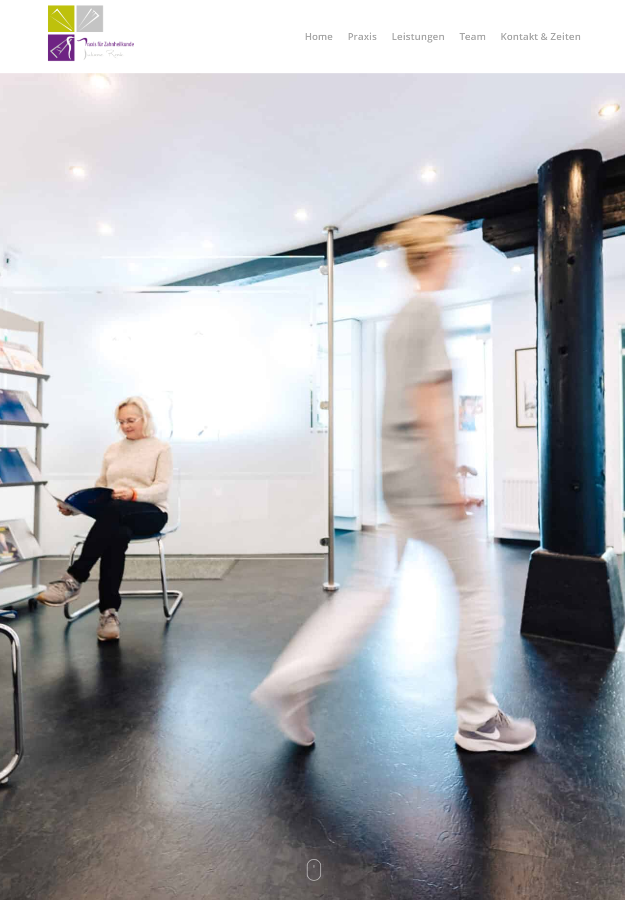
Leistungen (418, 36)
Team (472, 36)
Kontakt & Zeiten (540, 36)
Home (319, 36)
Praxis (362, 36)
